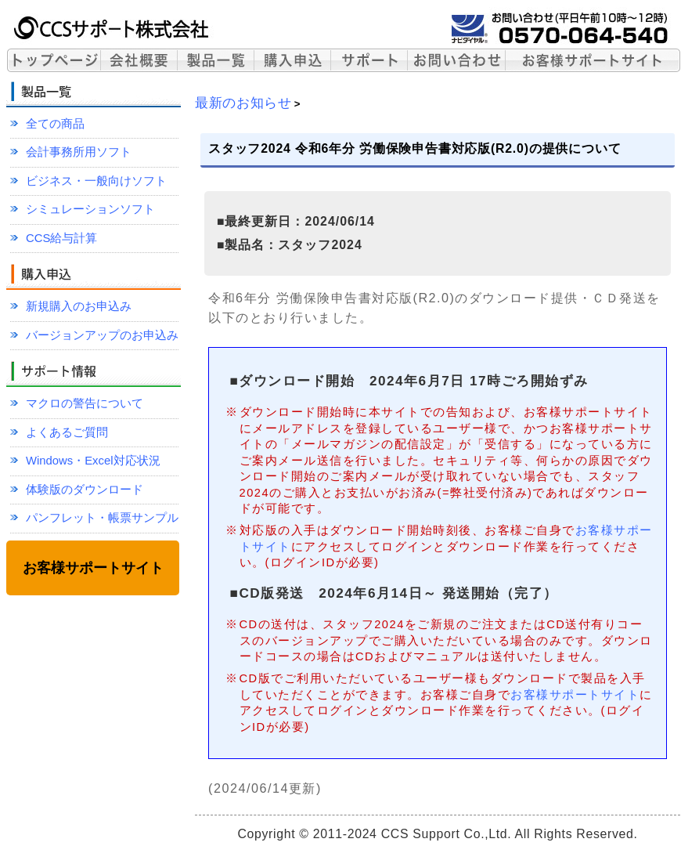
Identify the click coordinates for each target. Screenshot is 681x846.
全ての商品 (55, 124)
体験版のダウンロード (84, 489)
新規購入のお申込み (79, 306)
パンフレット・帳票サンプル (102, 518)
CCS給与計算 (61, 238)
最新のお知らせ (243, 103)
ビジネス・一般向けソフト (96, 181)
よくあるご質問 (67, 432)
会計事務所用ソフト (79, 152)
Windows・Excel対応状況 (93, 460)
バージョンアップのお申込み (102, 335)
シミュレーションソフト (90, 209)
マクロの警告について (84, 403)
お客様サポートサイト (575, 694)
